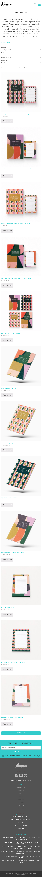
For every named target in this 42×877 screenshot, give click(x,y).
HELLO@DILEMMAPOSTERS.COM (21, 780)
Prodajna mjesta (21, 805)
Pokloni (3, 52)
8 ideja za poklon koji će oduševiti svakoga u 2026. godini (21, 861)
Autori (3, 55)
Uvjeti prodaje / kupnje (21, 816)
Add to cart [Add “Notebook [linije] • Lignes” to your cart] (7, 450)
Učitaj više (21, 733)
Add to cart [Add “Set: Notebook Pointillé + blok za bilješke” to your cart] (7, 176)
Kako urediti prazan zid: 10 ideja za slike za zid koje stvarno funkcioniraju (21, 838)
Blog (21, 796)
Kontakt (21, 808)
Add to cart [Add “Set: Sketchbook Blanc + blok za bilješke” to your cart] (7, 285)
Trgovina (9, 67)
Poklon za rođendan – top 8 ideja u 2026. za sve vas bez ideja (21, 857)
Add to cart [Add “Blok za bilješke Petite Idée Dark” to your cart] (7, 669)
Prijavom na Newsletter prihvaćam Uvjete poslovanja (21, 756)
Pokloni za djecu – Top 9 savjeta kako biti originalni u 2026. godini (21, 852)
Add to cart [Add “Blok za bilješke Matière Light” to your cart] (7, 724)
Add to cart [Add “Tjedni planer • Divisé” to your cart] (7, 505)
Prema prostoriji (6, 57)
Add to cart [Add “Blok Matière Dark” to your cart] (7, 614)
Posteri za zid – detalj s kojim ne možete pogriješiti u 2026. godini (21, 843)
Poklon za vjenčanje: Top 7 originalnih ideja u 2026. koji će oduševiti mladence (21, 847)
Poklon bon (4, 60)
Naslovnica (21, 787)
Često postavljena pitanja (21, 819)
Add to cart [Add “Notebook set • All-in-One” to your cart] (7, 340)
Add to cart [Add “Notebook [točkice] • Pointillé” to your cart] (7, 559)
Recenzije (21, 799)
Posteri (3, 47)
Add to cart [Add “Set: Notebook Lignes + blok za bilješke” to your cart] (7, 230)
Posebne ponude (6, 63)
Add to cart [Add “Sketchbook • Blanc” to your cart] (7, 395)
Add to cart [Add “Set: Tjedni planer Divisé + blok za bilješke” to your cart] (7, 121)
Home (3, 67)
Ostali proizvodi (18, 67)
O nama (21, 802)
